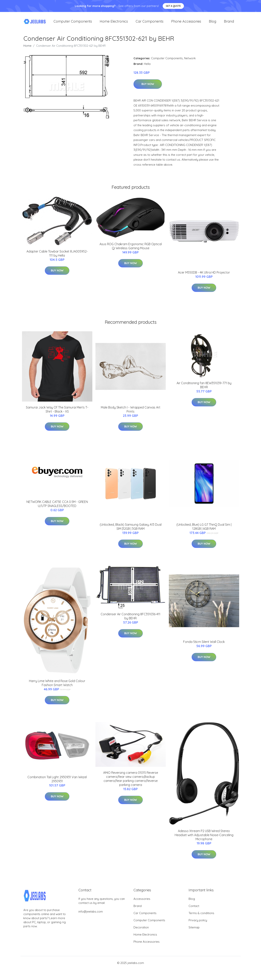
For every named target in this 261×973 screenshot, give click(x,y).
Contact (194, 909)
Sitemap (194, 931)
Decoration (141, 931)
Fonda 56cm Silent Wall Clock (204, 645)
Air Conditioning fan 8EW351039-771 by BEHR (204, 388)
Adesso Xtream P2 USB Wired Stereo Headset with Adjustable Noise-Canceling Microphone (204, 838)
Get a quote (173, 5)
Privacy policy (198, 924)
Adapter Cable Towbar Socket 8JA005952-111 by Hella (57, 257)
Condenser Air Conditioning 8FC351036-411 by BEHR (130, 619)
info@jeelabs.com (90, 915)
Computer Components (73, 23)
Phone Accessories (186, 23)
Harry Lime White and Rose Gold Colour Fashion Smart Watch (57, 686)
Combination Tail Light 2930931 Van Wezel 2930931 (57, 782)
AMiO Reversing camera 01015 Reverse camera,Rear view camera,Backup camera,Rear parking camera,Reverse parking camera (130, 782)
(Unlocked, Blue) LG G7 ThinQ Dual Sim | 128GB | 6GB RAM (203, 530)
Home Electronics (114, 23)
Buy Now (147, 87)
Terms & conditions (201, 916)
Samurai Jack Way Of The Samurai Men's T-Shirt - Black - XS (57, 413)
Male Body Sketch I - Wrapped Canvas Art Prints (130, 413)
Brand (229, 23)
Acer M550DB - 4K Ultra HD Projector (204, 276)
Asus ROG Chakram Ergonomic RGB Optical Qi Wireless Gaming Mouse (130, 249)
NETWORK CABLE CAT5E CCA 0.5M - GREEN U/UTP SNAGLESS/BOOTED (57, 507)
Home (27, 49)
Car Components (149, 23)
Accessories (141, 902)
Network (190, 61)
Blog (212, 23)
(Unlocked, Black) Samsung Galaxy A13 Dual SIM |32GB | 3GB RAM (131, 530)
